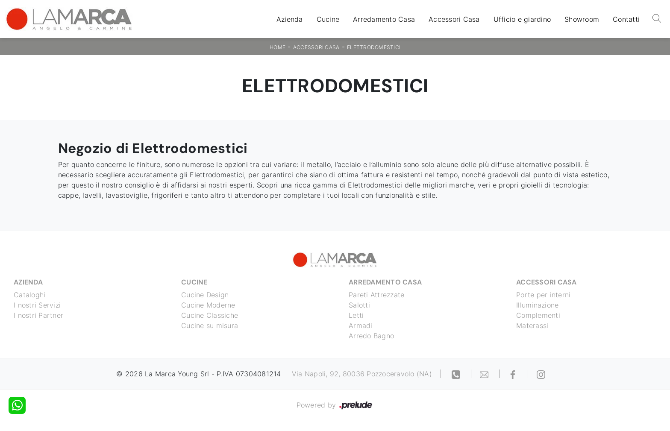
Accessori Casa (454, 19)
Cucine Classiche (209, 315)
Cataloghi (29, 294)
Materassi (532, 325)
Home (277, 47)
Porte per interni (543, 294)
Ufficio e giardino (522, 19)
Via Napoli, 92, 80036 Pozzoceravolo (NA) (362, 373)
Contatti (626, 19)
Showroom (581, 19)
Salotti (359, 305)
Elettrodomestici (373, 47)
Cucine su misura (209, 325)
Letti (356, 315)
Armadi (361, 325)
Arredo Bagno (371, 335)
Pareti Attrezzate (376, 294)
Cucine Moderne (208, 305)
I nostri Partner (38, 315)
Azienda (289, 19)
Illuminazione (537, 305)
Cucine (328, 19)
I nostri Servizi (37, 305)
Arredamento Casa (384, 19)
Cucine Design (205, 294)
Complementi (538, 315)
